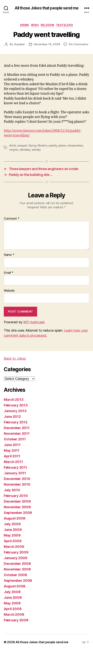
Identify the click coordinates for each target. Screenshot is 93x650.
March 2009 (14, 547)
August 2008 (14, 586)
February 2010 (16, 496)
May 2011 (11, 450)
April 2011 (12, 456)
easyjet (22, 145)
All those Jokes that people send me (46, 8)
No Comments (78, 44)
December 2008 (17, 564)
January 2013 (15, 411)
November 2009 (17, 507)
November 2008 (17, 569)
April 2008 (12, 609)
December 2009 (17, 501)
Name (9, 255)
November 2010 (17, 484)
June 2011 (12, 445)
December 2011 (17, 428)
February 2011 (15, 467)
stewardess (75, 145)
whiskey (25, 149)
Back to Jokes (15, 358)
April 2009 (12, 541)
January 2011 (15, 473)
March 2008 (14, 614)
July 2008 (12, 592)
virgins (13, 149)
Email (8, 272)
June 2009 (13, 530)
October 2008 (15, 575)
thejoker (19, 44)
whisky (36, 149)
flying (32, 145)
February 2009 (16, 552)
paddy (53, 145)
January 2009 (15, 558)
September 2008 (18, 581)
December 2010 (17, 479)
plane (62, 145)
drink (24, 25)
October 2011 (15, 439)
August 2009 (14, 518)
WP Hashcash (34, 322)
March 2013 (13, 400)
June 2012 (12, 417)
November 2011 (17, 433)
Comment (12, 218)
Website (9, 290)
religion (47, 25)
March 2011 (13, 462)
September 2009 (18, 513)
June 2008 (13, 597)
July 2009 (12, 524)
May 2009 (12, 535)
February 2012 (15, 422)
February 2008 (16, 620)
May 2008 (12, 603)
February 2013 (16, 405)
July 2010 (12, 490)
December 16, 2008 (47, 44)
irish (35, 25)
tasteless (64, 25)
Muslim (42, 145)
